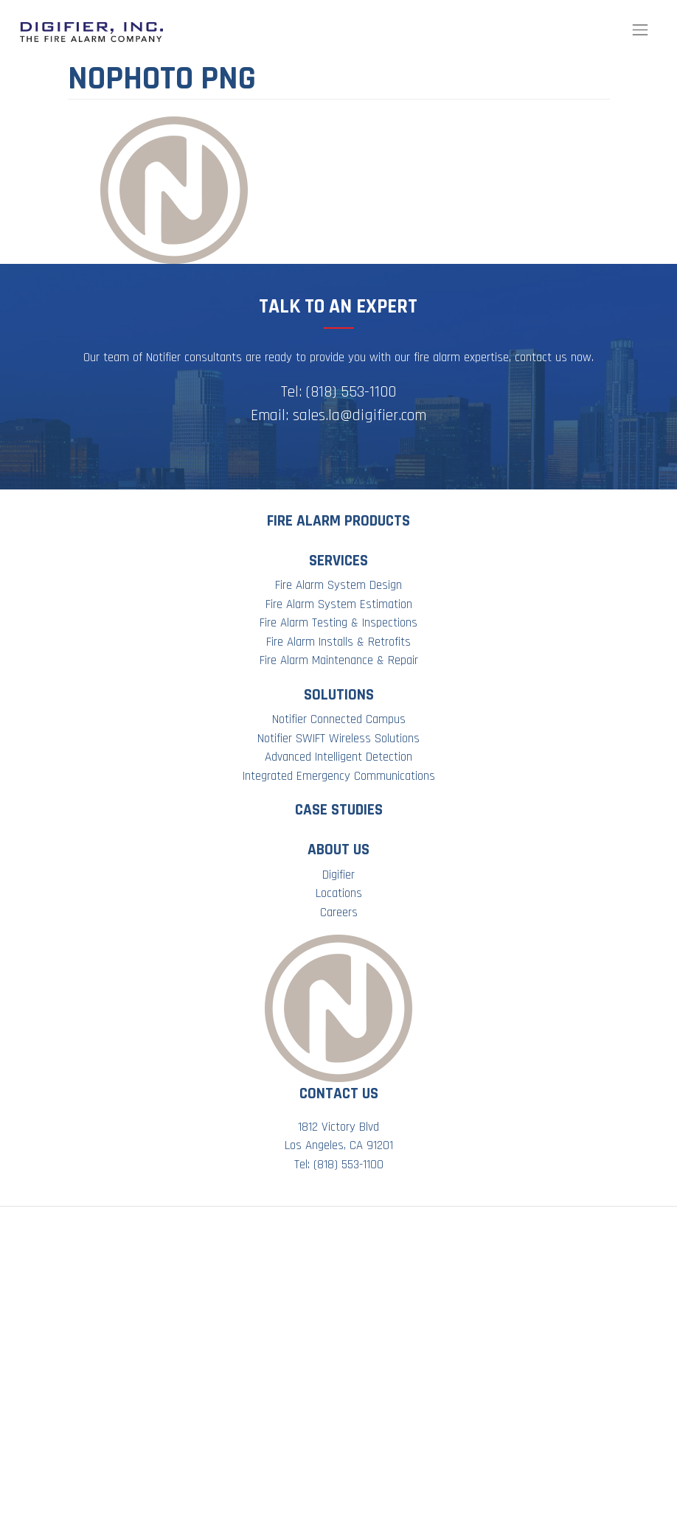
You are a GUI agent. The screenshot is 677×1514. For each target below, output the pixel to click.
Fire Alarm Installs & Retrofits (338, 642)
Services (338, 561)
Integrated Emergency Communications (339, 776)
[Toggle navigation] (640, 30)
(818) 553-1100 (351, 392)
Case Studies (339, 810)
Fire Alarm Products (338, 521)
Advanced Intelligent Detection (338, 757)
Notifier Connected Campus (339, 719)
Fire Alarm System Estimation (338, 604)
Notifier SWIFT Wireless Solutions (338, 738)
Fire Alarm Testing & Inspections (338, 623)
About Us (338, 849)
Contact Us (338, 1093)
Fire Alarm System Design (338, 585)
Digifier (338, 875)
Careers (339, 912)
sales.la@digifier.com (359, 415)
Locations (339, 893)
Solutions (339, 695)
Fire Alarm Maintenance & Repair (339, 660)
